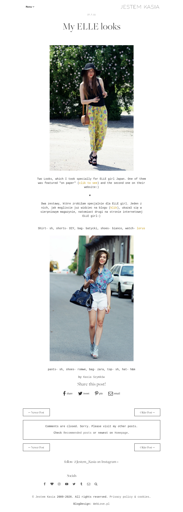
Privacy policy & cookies (129, 496)
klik (113, 207)
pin (101, 393)
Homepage (121, 432)
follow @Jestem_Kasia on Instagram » (91, 461)
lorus (141, 228)
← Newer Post (36, 412)
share (70, 393)
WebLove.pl (101, 504)
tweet (86, 393)
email (117, 393)
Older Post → (147, 412)
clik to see (88, 183)
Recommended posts (78, 432)
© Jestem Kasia (43, 496)
